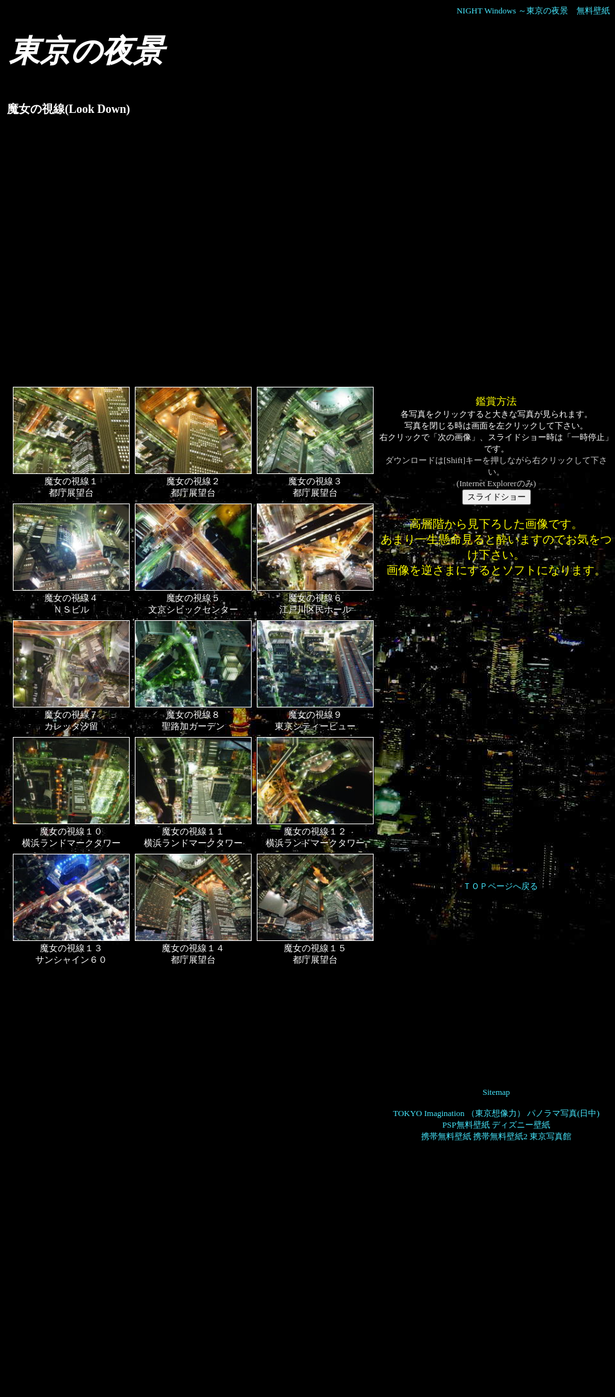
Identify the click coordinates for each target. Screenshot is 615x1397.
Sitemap (496, 1092)
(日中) (588, 1113)
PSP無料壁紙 (466, 1125)
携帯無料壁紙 (446, 1136)
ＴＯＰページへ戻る (500, 886)
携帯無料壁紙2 (500, 1136)
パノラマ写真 (552, 1113)
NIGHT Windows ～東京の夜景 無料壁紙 (533, 10)
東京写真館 (550, 1136)
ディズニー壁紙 (521, 1125)
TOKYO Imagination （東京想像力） (459, 1113)
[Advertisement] (124, 257)
